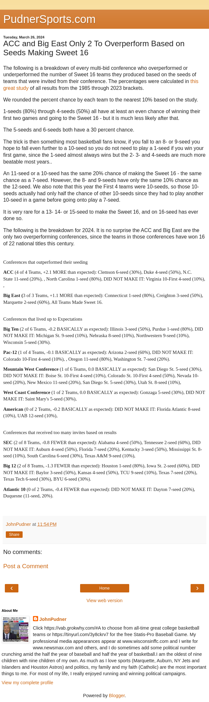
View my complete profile (27, 682)
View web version (105, 600)
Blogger (117, 695)
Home (104, 588)
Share (14, 534)
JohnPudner (53, 619)
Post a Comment (25, 566)
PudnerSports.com (49, 19)
